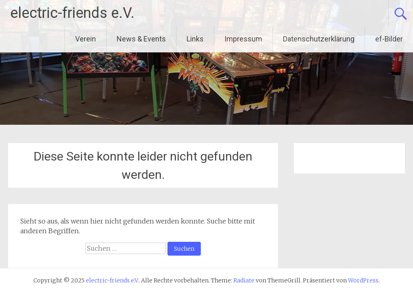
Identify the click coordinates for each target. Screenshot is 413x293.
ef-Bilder (389, 39)
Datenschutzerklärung (318, 39)
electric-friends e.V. (72, 13)
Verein (85, 39)
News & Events (141, 39)
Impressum (243, 39)
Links (195, 39)
